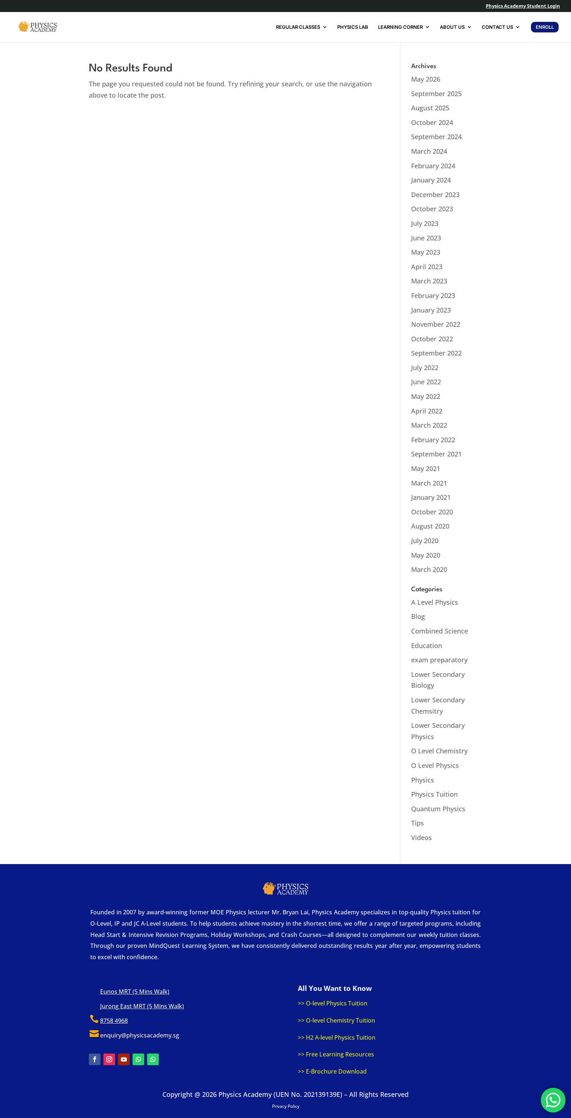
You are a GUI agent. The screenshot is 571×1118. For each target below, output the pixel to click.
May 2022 (425, 396)
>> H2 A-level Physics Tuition (336, 1037)
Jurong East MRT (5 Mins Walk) (142, 1006)
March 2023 (429, 280)
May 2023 (425, 252)
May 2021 (425, 468)
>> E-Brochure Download (332, 1071)
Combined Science (439, 631)
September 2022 (436, 353)
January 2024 (431, 180)
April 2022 (426, 411)
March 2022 (429, 425)
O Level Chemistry (439, 750)
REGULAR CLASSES (298, 27)
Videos (421, 837)
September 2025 (436, 93)
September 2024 (436, 136)
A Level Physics (434, 602)
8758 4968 (114, 1021)
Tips (417, 823)
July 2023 (424, 223)
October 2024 (432, 122)
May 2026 (425, 79)
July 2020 (424, 540)
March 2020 (429, 569)
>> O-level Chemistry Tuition (336, 1020)
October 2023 (432, 208)
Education (426, 645)
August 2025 (430, 107)
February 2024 (433, 165)
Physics (422, 780)
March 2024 (429, 151)
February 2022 (433, 439)
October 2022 (432, 338)
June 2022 (426, 381)
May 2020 (425, 555)
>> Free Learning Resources (336, 1054)
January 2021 (431, 497)
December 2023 (435, 194)
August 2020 (430, 526)
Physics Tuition (434, 794)
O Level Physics (435, 765)
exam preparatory (439, 659)
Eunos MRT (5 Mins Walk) (134, 992)
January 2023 (431, 310)
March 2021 (429, 483)
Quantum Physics (438, 808)
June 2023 (426, 238)
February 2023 (433, 295)
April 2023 (426, 266)
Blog (418, 616)
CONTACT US (497, 27)
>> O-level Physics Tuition (332, 1003)
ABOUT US (452, 27)
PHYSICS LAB (352, 27)
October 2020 (432, 511)
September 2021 (436, 454)
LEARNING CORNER (400, 27)
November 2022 (435, 324)
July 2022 (424, 367)
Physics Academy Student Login (523, 6)
